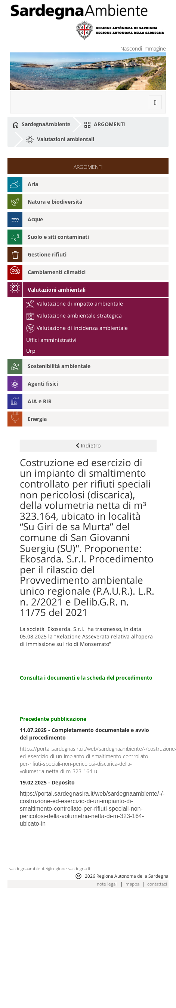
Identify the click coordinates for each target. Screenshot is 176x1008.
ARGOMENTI (104, 124)
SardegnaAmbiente (41, 124)
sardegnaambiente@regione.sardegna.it (49, 868)
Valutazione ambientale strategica (74, 315)
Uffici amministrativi (51, 339)
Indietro (88, 445)
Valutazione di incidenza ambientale (77, 327)
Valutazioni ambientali (60, 140)
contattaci (157, 884)
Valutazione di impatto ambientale (74, 303)
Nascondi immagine (143, 48)
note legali (107, 884)
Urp (30, 350)
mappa (132, 884)
